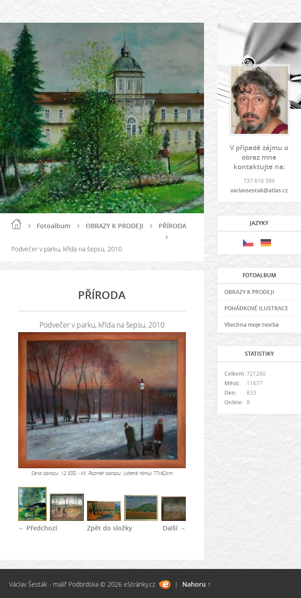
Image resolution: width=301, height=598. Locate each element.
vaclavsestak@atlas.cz (259, 190)
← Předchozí (37, 528)
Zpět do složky (109, 528)
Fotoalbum (53, 225)
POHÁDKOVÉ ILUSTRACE (256, 308)
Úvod (16, 224)
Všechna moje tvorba (251, 324)
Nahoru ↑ (196, 584)
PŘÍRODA (172, 225)
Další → (174, 528)
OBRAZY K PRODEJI (114, 225)
